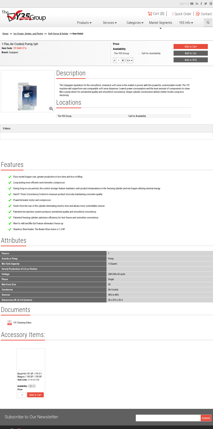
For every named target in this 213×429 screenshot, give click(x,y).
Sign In (183, 3)
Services (110, 23)
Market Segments (160, 25)
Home (5, 33)
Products (84, 23)
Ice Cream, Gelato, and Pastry (28, 33)
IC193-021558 (33, 379)
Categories (135, 23)
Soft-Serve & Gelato (58, 33)
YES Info (186, 23)
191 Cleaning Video (22, 322)
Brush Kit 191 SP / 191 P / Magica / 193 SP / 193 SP (29, 375)
